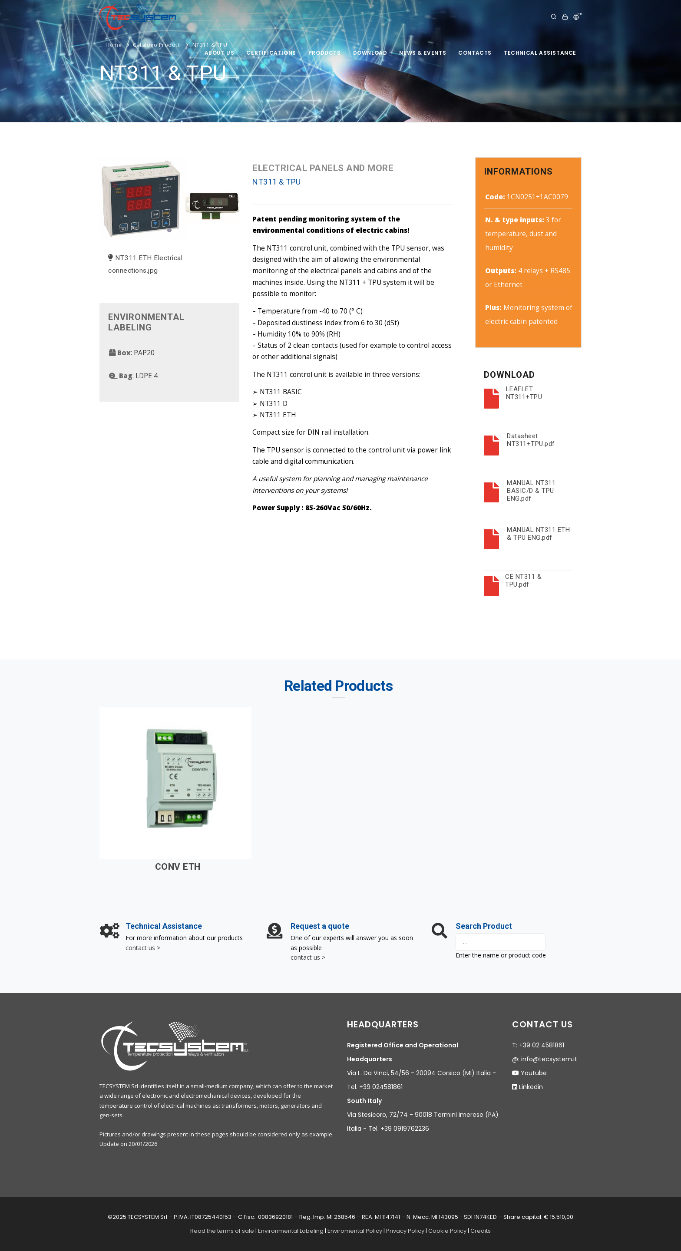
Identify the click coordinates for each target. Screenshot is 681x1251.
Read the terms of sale (222, 1231)
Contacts (475, 52)
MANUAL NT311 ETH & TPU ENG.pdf (538, 533)
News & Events (422, 52)
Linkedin (531, 1087)
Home (114, 45)
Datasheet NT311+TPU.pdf (531, 440)
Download (370, 52)
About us (220, 52)
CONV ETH (178, 867)
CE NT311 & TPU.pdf (523, 580)
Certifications (271, 52)
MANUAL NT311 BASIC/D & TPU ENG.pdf (531, 490)
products (324, 52)
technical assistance (540, 52)
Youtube (534, 1073)
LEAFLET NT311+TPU (524, 393)
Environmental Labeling (291, 1231)
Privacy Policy (405, 1231)
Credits (480, 1231)
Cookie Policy (447, 1231)
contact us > (143, 948)
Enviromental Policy (354, 1231)
